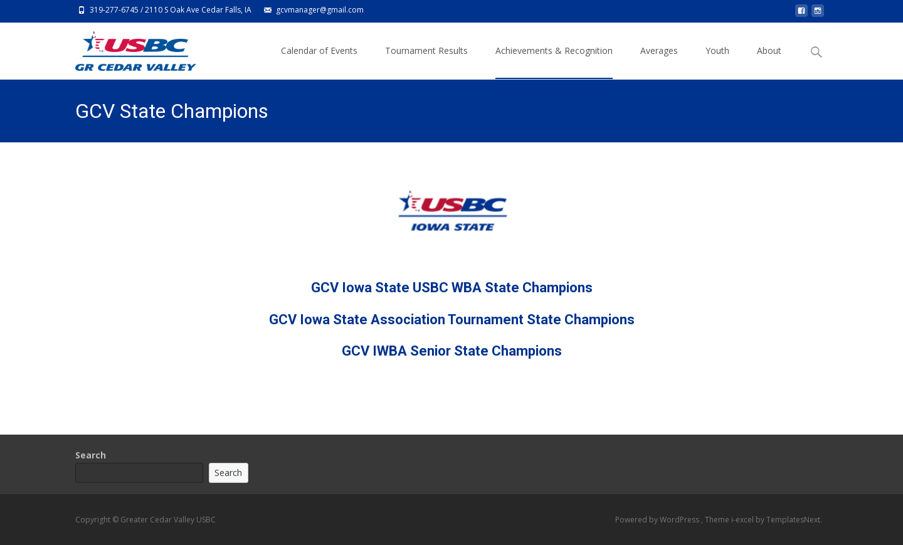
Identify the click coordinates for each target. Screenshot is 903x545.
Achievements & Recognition (554, 62)
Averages (659, 62)
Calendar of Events (319, 62)
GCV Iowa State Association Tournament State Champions (452, 319)
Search (90, 455)
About (769, 62)
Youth (717, 62)
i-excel (743, 519)
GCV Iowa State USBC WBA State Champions (452, 287)
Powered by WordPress (658, 519)
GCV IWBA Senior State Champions (452, 351)
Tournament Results (426, 62)
